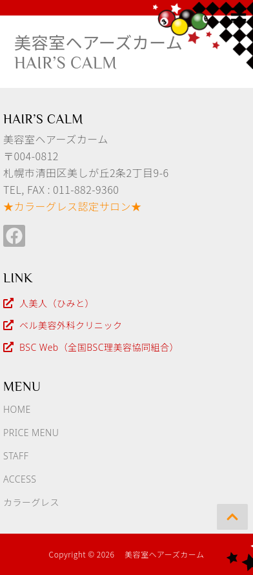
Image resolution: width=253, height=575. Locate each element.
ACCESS (19, 479)
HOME (17, 409)
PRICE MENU (31, 432)
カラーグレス (31, 502)
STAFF (15, 456)
